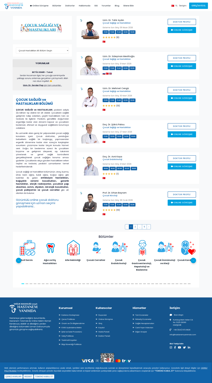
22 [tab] (108, 283)
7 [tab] (47, 283)
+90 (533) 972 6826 (180, 329)
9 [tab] (55, 283)
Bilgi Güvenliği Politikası (72, 344)
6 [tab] (43, 283)
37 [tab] (169, 283)
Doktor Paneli (104, 336)
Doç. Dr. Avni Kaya (112, 156)
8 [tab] (51, 283)
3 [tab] (31, 283)
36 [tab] (164, 283)
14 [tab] (75, 283)
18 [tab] (91, 283)
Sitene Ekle (128, 5)
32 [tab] (148, 283)
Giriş (100, 323)
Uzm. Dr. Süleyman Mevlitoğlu (119, 56)
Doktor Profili (182, 22)
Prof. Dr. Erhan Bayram (115, 192)
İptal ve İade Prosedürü (72, 332)
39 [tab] (177, 283)
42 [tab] (189, 283)
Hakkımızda (84, 5)
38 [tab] (173, 283)
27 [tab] (128, 283)
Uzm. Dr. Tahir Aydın (113, 20)
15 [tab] (79, 283)
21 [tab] (104, 283)
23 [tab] (112, 283)
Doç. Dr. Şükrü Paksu (114, 124)
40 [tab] (181, 283)
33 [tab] (152, 283)
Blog (117, 5)
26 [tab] (124, 283)
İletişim (182, 5)
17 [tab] (87, 283)
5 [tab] (39, 283)
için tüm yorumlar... (42, 85)
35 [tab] (160, 283)
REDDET (28, 376)
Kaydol (101, 327)
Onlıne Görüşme (182, 30)
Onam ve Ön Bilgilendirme (73, 323)
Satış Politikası (68, 336)
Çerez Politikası (68, 319)
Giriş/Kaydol (198, 5)
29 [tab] (136, 283)
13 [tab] (71, 283)
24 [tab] (116, 283)
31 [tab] (144, 283)
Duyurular (102, 315)
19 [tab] (96, 283)
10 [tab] (59, 283)
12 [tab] (67, 283)
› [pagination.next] (148, 226)
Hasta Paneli (103, 332)
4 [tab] (35, 283)
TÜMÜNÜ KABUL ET (44, 376)
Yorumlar (106, 5)
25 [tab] (120, 283)
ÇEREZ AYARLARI (13, 376)
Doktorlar (70, 5)
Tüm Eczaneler (141, 315)
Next (193, 260)
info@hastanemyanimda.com (183, 334)
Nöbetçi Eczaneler (143, 319)
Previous (18, 260)
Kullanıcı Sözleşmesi (70, 315)
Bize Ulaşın (176, 315)
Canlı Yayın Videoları (144, 327)
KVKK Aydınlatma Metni (72, 327)
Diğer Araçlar (141, 332)
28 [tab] (132, 283)
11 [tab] (63, 283)
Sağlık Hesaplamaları (144, 323)
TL (176, 5)
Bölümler (56, 5)
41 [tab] (185, 283)
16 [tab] (83, 283)
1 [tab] (22, 283)
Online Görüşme (39, 5)
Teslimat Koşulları (69, 340)
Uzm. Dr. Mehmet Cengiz (116, 88)
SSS (96, 5)
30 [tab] (140, 283)
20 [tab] (100, 283)
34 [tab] (156, 283)
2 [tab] (27, 283)
